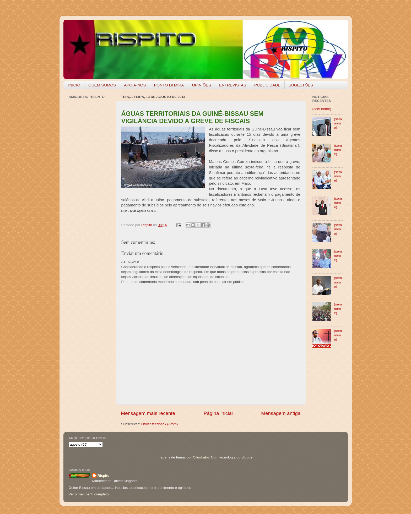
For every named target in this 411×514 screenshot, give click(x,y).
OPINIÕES (201, 85)
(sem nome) (321, 109)
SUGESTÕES (301, 85)
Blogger (247, 457)
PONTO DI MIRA (169, 85)
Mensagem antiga (280, 413)
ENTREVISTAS (232, 85)
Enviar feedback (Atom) (159, 424)
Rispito (104, 476)
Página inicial (218, 413)
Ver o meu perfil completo (89, 494)
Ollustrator (201, 457)
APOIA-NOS (135, 85)
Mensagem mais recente (148, 413)
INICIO (74, 85)
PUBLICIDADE (267, 85)
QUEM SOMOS (102, 85)
